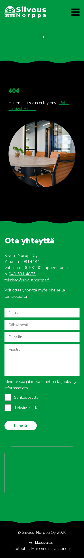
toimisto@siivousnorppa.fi (27, 280)
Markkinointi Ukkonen (50, 548)
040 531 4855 (22, 274)
